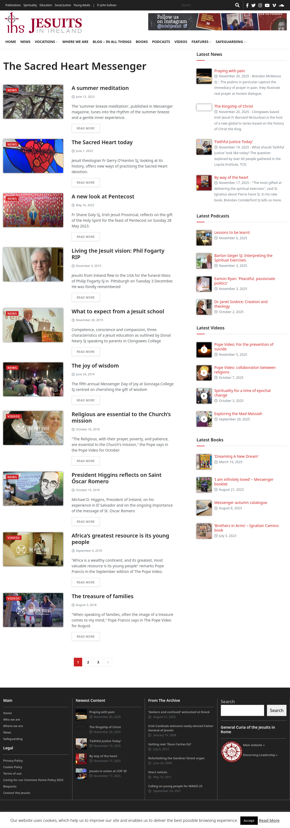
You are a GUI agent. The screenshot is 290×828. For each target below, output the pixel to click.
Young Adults (82, 5)
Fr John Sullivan (107, 5)
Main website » (254, 745)
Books (142, 41)
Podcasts (161, 41)
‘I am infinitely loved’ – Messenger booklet (244, 481)
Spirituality (30, 5)
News (25, 41)
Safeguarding (231, 41)
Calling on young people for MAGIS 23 (175, 786)
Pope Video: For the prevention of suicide (243, 346)
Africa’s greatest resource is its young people (120, 539)
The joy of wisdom (95, 365)
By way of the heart (231, 177)
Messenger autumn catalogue (240, 502)
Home (10, 41)
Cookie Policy (12, 767)
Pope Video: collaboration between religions (245, 370)
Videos (181, 41)
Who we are (11, 719)
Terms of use (12, 773)
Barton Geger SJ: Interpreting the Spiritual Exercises (243, 258)
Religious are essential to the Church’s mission (121, 417)
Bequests (9, 786)
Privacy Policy (13, 760)
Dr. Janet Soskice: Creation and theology (241, 304)
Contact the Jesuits (16, 793)
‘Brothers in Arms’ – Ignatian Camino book (246, 528)
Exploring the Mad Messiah (238, 413)
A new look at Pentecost (103, 196)
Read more (86, 128)
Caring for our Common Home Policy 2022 (33, 780)
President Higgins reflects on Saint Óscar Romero (117, 478)
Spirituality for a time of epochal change (242, 393)
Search (228, 701)
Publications (13, 5)
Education (45, 5)
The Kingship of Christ (233, 106)
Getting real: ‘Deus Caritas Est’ (169, 744)
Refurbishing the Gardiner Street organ (176, 758)
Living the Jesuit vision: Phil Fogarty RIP (118, 254)
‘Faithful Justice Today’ (233, 141)
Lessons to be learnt (232, 232)
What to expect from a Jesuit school (118, 311)
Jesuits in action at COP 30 (108, 771)
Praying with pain (229, 70)
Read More (269, 820)
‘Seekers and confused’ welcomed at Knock (179, 712)
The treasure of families (102, 596)
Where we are (75, 41)
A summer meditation (100, 88)
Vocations (46, 41)
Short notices (157, 772)
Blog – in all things (112, 41)
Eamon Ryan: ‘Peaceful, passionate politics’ (244, 281)
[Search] (206, 5)
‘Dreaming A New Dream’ (236, 456)
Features (201, 41)
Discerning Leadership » (260, 755)
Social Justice (63, 5)
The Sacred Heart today (102, 142)
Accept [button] (249, 820)
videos (14, 416)
